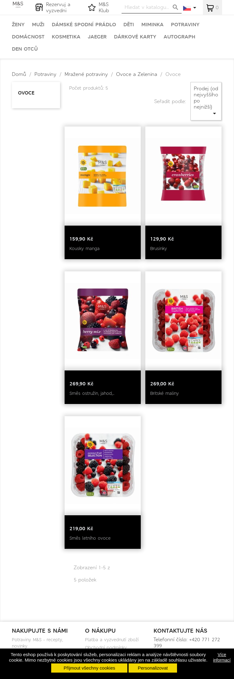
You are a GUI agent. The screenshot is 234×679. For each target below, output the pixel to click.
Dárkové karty (135, 37)
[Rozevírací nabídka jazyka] (190, 8)
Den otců (25, 49)
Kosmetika (66, 37)
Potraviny (185, 25)
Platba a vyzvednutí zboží (112, 639)
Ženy (18, 25)
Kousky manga (84, 248)
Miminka (152, 25)
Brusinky (158, 248)
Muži (38, 25)
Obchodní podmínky (106, 647)
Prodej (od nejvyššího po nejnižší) (206, 101)
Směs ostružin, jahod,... (91, 393)
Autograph (179, 37)
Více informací (222, 657)
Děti (128, 25)
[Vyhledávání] (152, 7)
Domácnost (28, 37)
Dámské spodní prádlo (84, 25)
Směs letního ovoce (90, 538)
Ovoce (26, 93)
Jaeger (97, 37)
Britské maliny (164, 393)
